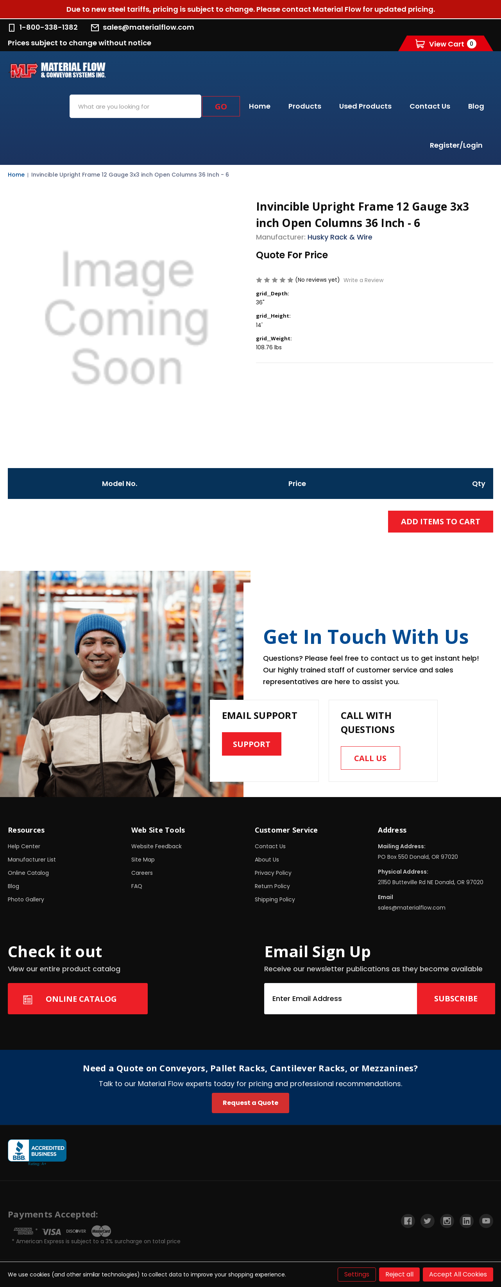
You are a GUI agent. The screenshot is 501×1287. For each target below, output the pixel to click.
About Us (267, 859)
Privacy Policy (273, 873)
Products (304, 106)
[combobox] (135, 106)
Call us (370, 758)
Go (221, 106)
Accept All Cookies (458, 1274)
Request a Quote (250, 1102)
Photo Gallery (26, 899)
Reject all (399, 1274)
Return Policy (272, 886)
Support (251, 744)
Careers (142, 873)
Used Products (365, 106)
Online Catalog (28, 873)
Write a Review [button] (363, 280)
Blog (476, 106)
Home (259, 106)
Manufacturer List (32, 859)
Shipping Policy (275, 899)
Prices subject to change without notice (79, 43)
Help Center (24, 846)
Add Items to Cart (440, 521)
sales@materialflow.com (142, 27)
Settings (356, 1274)
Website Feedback (156, 846)
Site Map (143, 859)
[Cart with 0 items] (445, 43)
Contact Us (430, 106)
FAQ (136, 886)
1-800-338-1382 (43, 27)
